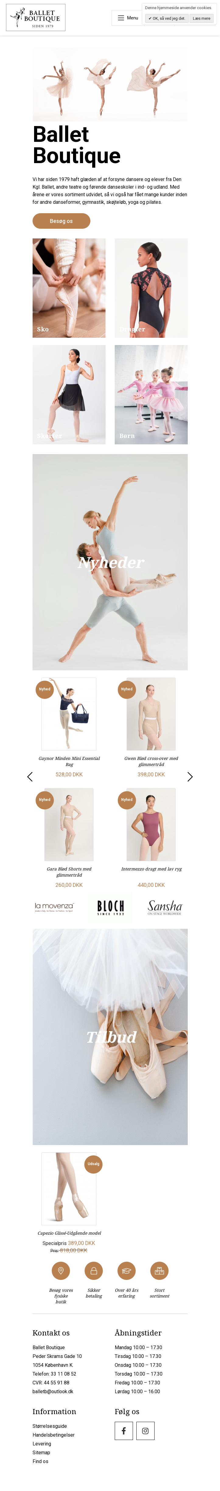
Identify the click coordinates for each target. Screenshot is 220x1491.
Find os (40, 1466)
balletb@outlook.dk (53, 1396)
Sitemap (41, 1457)
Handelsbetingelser (54, 1439)
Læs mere (201, 18)
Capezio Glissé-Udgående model (69, 1234)
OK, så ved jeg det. (168, 18)
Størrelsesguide (50, 1430)
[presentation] (29, 779)
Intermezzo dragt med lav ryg (151, 868)
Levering (42, 1448)
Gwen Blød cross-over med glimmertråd (151, 761)
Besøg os (61, 220)
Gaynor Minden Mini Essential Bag (69, 761)
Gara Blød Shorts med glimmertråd (69, 871)
